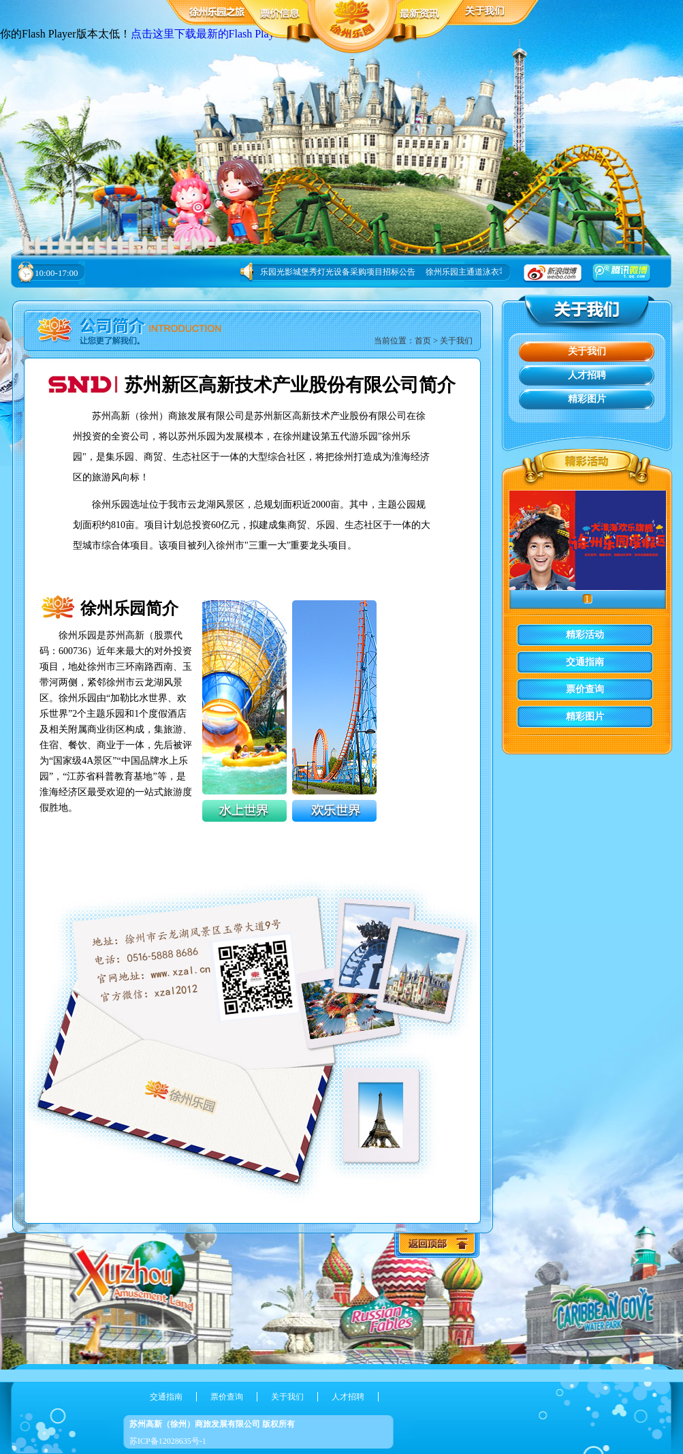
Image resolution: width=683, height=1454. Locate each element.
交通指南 (585, 662)
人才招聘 (587, 375)
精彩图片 (587, 399)
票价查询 (585, 689)
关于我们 (456, 340)
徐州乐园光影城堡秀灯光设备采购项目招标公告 (329, 272)
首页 (423, 340)
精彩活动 (585, 635)
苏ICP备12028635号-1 (167, 1441)
